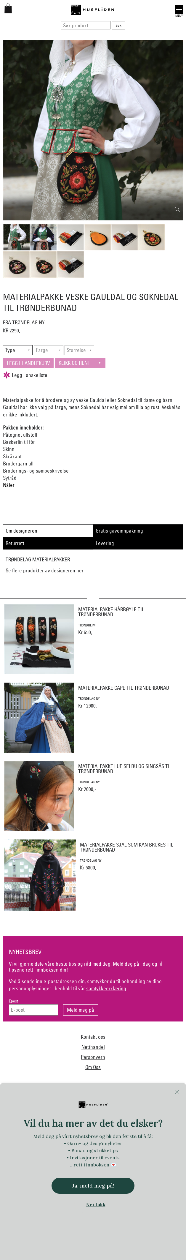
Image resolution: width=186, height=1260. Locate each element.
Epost (13, 1001)
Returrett (15, 543)
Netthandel (93, 1047)
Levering (105, 543)
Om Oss (93, 1067)
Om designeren (21, 531)
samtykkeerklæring (106, 988)
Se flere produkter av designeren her (45, 570)
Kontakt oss (93, 1037)
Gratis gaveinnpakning (119, 531)
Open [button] (179, 9)
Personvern (93, 1057)
